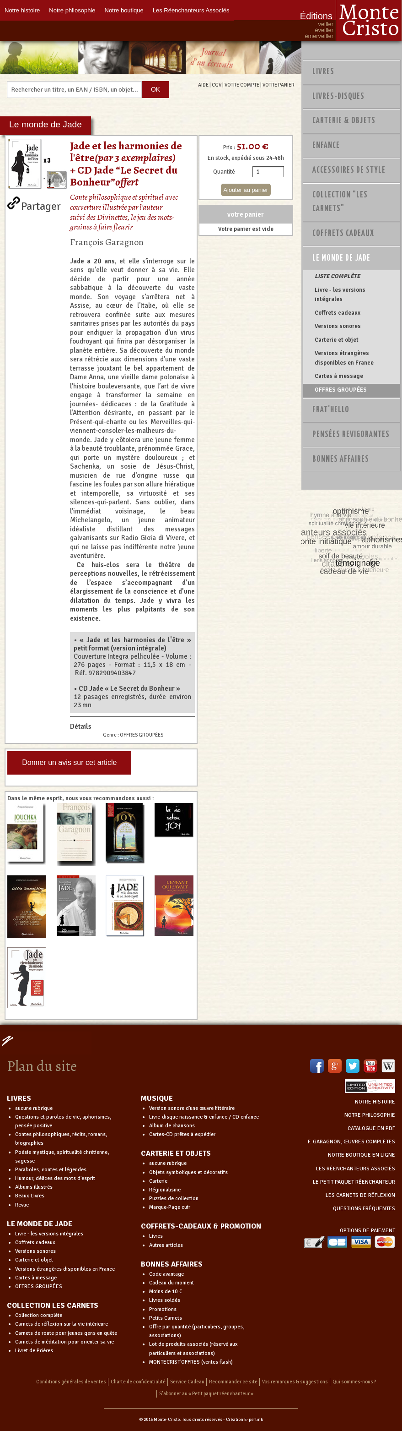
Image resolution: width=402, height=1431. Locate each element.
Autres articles (166, 1245)
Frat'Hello (330, 410)
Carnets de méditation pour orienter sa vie (64, 1341)
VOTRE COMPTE (242, 85)
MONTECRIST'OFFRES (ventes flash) (191, 1362)
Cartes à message (339, 376)
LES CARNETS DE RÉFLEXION (360, 1195)
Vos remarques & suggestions (295, 1382)
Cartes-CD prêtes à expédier (182, 1134)
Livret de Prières (34, 1350)
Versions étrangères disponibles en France (344, 358)
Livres (323, 72)
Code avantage (166, 1274)
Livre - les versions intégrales (340, 294)
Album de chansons (172, 1125)
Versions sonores (338, 326)
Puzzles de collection (173, 1198)
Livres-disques (338, 97)
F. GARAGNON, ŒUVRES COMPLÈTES (351, 1141)
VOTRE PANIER (279, 85)
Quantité (224, 171)
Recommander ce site (233, 1382)
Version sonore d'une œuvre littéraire (192, 1108)
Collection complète (38, 1315)
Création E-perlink (244, 1419)
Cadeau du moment (171, 1282)
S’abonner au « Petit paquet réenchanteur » (206, 1394)
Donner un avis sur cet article (69, 762)
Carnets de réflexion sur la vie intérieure (61, 1324)
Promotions (163, 1309)
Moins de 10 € (165, 1291)
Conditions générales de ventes (71, 1382)
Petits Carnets (165, 1318)
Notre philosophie (72, 10)
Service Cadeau (187, 1382)
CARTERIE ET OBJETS (176, 1153)
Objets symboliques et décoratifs (188, 1172)
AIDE (203, 85)
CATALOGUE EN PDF (371, 1128)
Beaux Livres (29, 1195)
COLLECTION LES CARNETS (52, 1305)
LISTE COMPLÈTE (337, 276)
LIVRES (19, 1098)
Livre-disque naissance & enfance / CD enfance (204, 1117)
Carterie (158, 1181)
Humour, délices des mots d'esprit (55, 1178)
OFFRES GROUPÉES (341, 389)
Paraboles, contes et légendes (50, 1169)
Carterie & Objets (343, 121)
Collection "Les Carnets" (340, 202)
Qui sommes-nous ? (354, 1382)
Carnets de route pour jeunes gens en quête (66, 1333)
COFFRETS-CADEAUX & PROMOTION (201, 1226)
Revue (22, 1205)
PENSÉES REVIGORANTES (351, 435)
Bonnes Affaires (340, 459)
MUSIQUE (157, 1098)
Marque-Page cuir (169, 1207)
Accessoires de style (349, 170)
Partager (41, 204)
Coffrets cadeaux (337, 313)
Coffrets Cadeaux (343, 233)
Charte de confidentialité (138, 1382)
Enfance (326, 146)
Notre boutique (124, 10)
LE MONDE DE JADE (39, 1224)
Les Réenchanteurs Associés (191, 10)
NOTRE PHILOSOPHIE (369, 1115)
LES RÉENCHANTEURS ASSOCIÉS (355, 1168)
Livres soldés (164, 1300)
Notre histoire (22, 10)
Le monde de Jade (341, 258)
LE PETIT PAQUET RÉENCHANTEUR (354, 1182)
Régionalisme (165, 1189)
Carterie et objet (337, 340)
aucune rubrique (34, 1108)
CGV (216, 85)
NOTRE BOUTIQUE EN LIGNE (361, 1155)
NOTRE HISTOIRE (375, 1101)
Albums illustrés (34, 1187)
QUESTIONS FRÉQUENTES (364, 1208)
